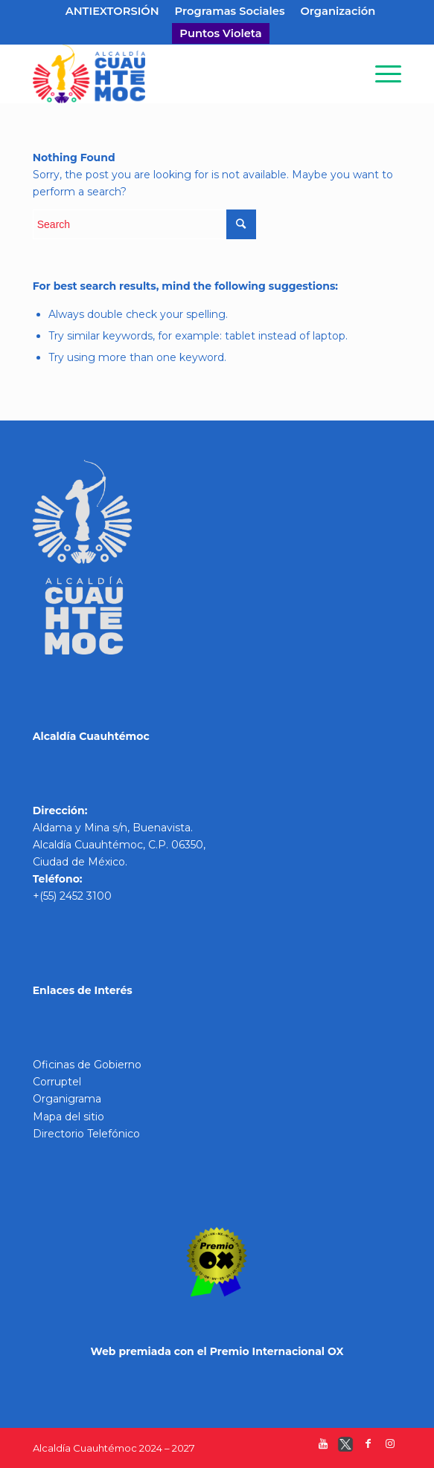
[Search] (345, 73)
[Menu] (380, 73)
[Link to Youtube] (323, 1447)
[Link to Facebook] (368, 1447)
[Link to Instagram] (390, 1447)
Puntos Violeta (220, 33)
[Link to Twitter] (345, 1447)
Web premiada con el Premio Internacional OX (216, 1351)
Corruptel (57, 1081)
